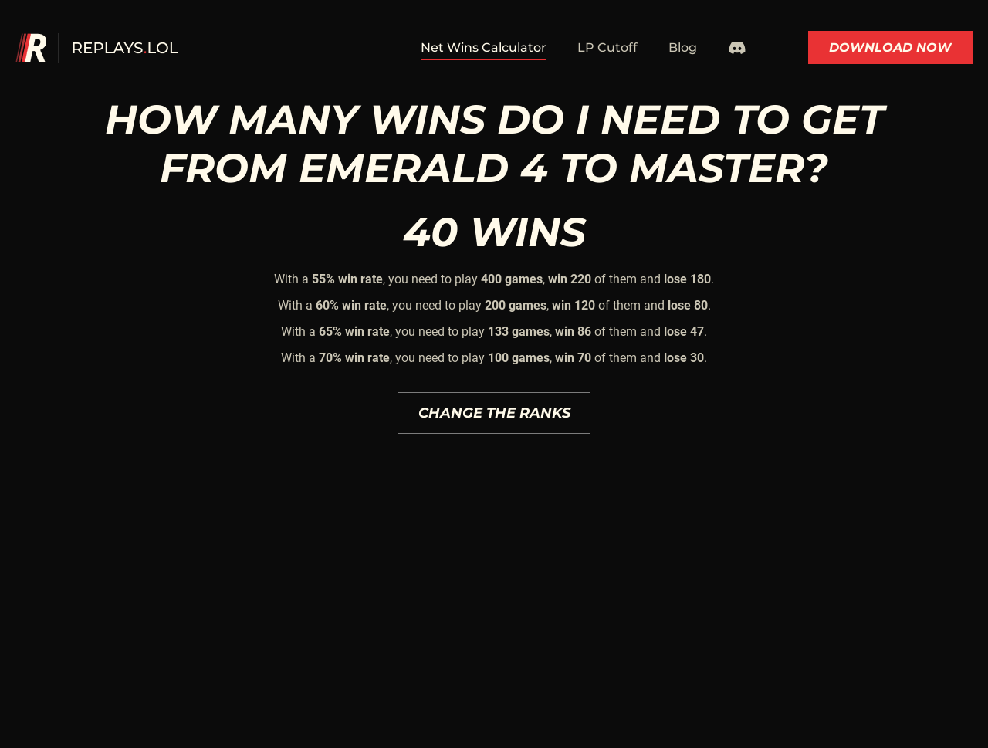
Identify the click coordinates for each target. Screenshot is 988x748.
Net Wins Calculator (483, 47)
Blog (682, 47)
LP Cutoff (607, 47)
